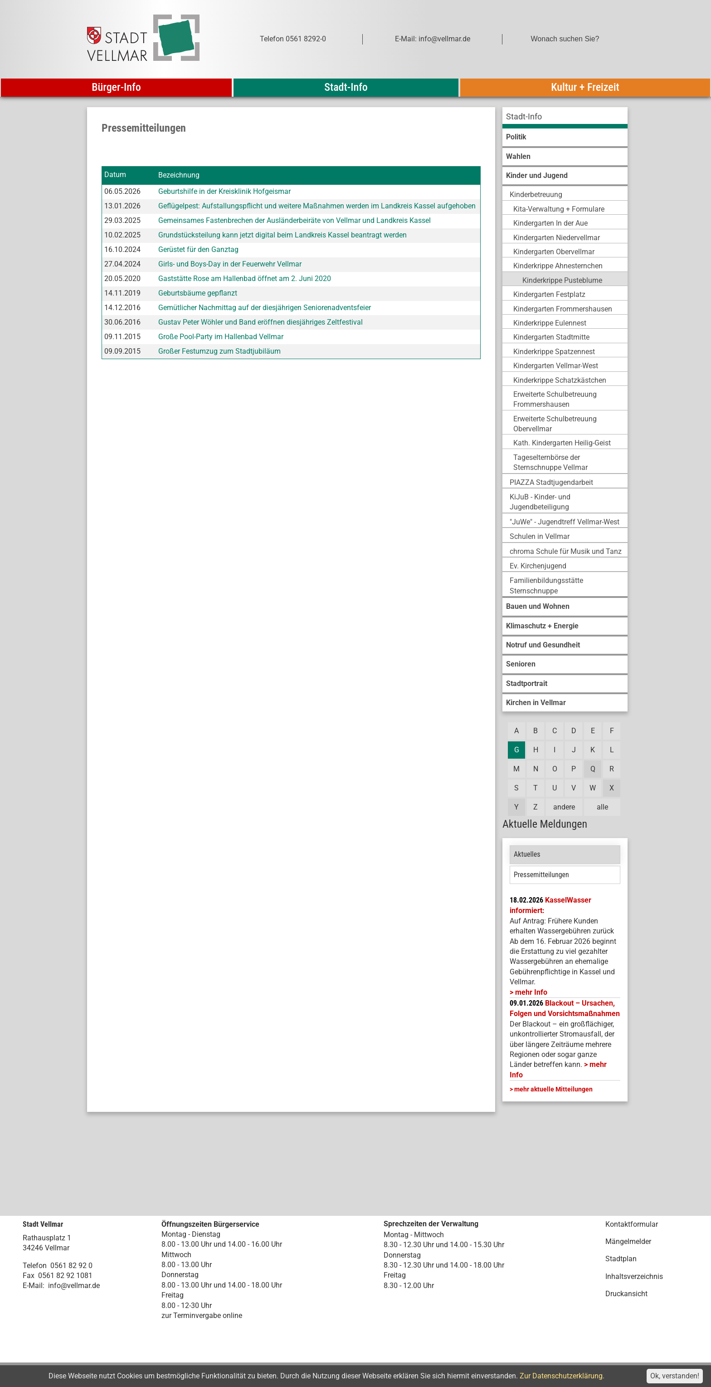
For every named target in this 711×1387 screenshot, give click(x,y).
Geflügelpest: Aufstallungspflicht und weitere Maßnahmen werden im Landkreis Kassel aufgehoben (317, 206)
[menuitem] (565, 117)
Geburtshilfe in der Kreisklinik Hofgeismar (224, 191)
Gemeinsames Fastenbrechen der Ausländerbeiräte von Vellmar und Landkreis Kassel (294, 220)
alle (602, 807)
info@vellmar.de (74, 1285)
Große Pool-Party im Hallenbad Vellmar (220, 336)
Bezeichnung (179, 175)
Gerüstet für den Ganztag (198, 249)
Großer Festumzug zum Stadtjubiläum (219, 351)
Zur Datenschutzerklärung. (562, 1376)
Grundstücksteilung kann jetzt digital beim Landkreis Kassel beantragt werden (282, 235)
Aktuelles (527, 854)
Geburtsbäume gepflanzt (197, 293)
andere (564, 807)
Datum (115, 175)
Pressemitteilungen (541, 874)
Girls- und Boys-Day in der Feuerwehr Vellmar (230, 264)
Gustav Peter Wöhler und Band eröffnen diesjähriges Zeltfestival (260, 322)
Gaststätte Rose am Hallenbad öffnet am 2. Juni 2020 (244, 278)
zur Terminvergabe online (201, 1315)
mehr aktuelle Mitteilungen (553, 1089)
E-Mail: (33, 1285)
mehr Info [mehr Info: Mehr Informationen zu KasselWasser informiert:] (531, 992)
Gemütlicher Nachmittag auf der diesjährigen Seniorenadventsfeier (264, 307)
